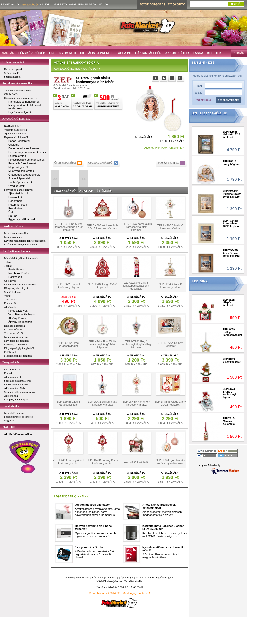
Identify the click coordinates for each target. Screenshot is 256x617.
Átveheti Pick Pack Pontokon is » (164, 147)
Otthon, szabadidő (13, 61)
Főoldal (70, 577)
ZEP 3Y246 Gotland (136, 461)
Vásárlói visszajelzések (109, 581)
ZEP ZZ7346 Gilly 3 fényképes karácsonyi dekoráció (136, 285)
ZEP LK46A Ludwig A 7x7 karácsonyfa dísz (68, 462)
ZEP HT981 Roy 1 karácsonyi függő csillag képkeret (136, 344)
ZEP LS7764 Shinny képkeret (170, 344)
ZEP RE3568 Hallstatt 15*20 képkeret (231, 134)
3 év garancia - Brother (90, 547)
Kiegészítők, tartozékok (16, 250)
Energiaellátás (10, 362)
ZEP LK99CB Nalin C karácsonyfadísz (170, 227)
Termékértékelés (133, 581)
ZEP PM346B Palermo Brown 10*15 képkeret (232, 194)
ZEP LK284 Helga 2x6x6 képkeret (103, 286)
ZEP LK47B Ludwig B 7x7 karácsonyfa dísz (102, 462)
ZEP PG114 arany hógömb (231, 163)
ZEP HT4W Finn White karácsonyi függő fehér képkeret (102, 344)
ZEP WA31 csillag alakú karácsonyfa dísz (102, 403)
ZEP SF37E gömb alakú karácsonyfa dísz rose (170, 462)
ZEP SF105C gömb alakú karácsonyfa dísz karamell (136, 226)
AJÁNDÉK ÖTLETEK (16, 118)
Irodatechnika (10, 405)
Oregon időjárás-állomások (92, 504)
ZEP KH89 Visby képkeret (231, 360)
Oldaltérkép (112, 577)
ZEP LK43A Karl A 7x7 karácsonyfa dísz (136, 403)
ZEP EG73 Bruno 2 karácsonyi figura (229, 393)
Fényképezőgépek (12, 225)
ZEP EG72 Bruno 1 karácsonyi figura (68, 286)
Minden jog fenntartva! (136, 593)
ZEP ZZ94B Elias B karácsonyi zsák (68, 403)
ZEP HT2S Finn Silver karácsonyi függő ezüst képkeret (68, 226)
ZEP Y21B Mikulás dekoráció (229, 421)
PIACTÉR (8, 426)
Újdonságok (127, 577)
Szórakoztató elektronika (17, 83)
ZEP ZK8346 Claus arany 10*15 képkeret (170, 403)
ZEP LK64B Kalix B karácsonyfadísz (170, 286)
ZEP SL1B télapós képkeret (229, 302)
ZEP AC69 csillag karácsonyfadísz (232, 332)
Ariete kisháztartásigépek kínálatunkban (159, 506)
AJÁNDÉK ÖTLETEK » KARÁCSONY (77, 68)
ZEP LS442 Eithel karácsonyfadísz (69, 344)
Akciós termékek (145, 577)
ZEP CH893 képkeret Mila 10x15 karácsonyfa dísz (102, 227)
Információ (98, 577)
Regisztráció (203, 99)
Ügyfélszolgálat (165, 577)
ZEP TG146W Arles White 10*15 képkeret (231, 223)
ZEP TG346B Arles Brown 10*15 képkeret (231, 253)
